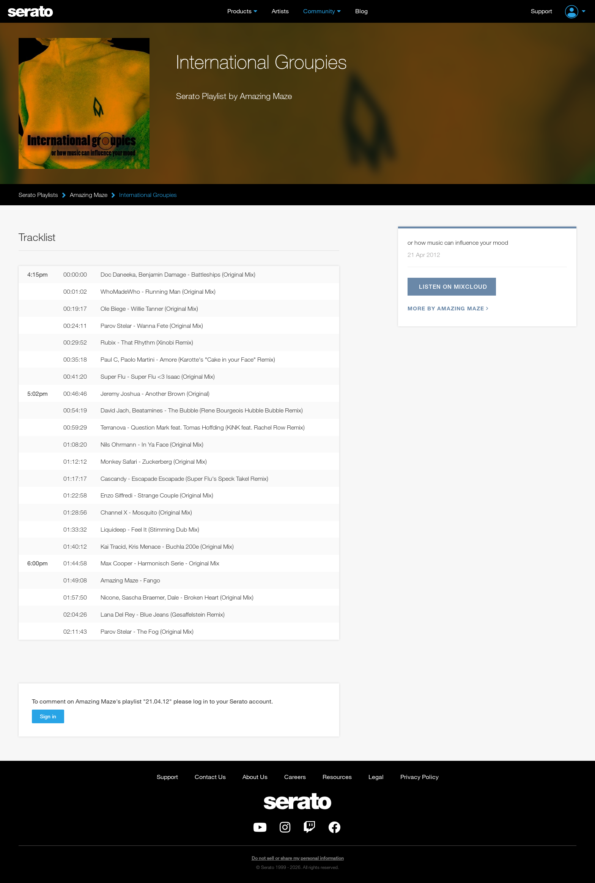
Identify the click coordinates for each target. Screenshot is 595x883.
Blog (361, 10)
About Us (255, 776)
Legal (376, 776)
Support (541, 10)
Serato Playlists (38, 194)
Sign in (48, 716)
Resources (337, 776)
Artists (280, 10)
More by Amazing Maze (447, 308)
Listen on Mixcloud (453, 286)
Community (319, 10)
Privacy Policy (419, 776)
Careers (295, 776)
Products (239, 10)
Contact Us (210, 776)
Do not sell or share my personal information (298, 858)
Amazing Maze (88, 194)
